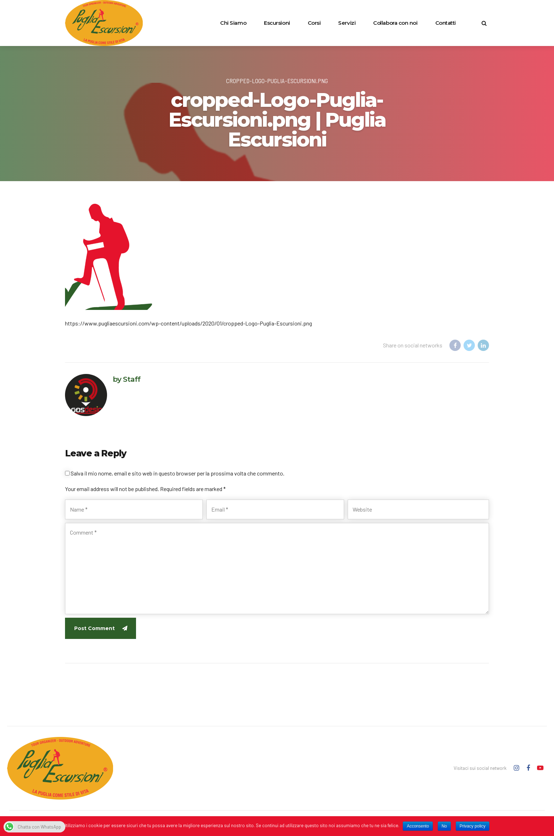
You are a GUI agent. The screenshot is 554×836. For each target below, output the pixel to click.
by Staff (126, 379)
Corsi (314, 22)
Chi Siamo (233, 22)
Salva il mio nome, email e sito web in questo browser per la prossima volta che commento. (177, 473)
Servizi (346, 22)
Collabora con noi (395, 22)
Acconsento (418, 826)
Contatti (445, 22)
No (444, 826)
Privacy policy (472, 826)
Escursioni (277, 22)
